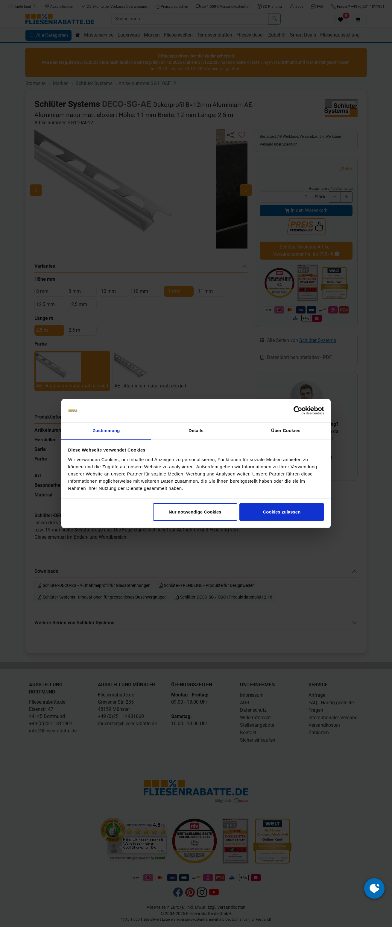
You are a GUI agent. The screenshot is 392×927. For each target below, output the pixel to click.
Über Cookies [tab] (285, 430)
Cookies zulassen (281, 511)
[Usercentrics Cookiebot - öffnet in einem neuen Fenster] (298, 410)
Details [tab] (196, 430)
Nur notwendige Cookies (195, 511)
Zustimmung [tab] (106, 430)
